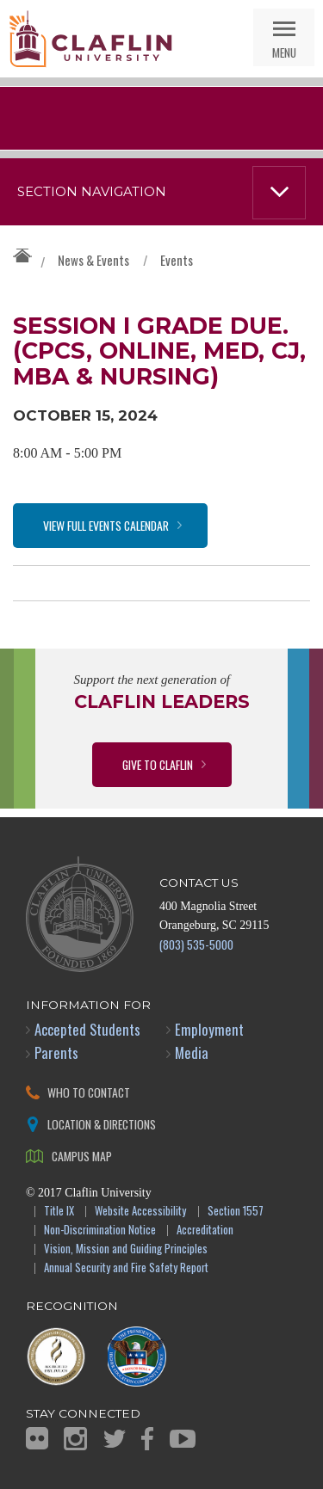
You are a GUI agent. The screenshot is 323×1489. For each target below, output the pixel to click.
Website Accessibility (140, 1211)
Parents (56, 1052)
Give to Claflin (157, 764)
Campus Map (82, 1156)
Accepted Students (87, 1029)
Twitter (114, 1439)
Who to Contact (88, 1092)
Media (191, 1052)
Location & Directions (101, 1124)
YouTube (183, 1439)
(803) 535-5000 (196, 944)
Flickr (37, 1438)
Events (176, 259)
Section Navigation (91, 192)
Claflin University (90, 39)
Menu (284, 52)
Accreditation (205, 1230)
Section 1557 (236, 1211)
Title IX (59, 1211)
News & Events (93, 259)
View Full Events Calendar (106, 525)
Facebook (147, 1438)
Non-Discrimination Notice (100, 1230)
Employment (209, 1029)
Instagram (75, 1438)
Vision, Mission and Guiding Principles (126, 1249)
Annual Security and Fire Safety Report (126, 1268)
